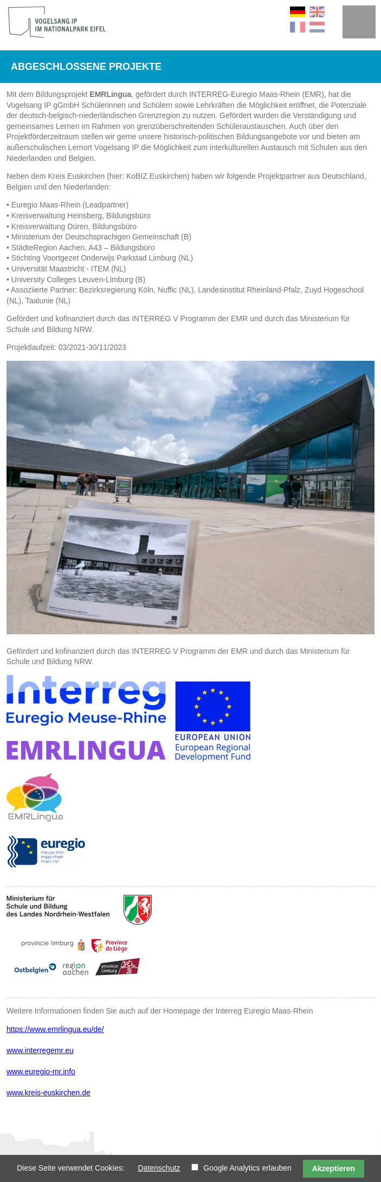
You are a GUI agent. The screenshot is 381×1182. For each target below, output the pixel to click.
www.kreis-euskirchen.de (49, 1092)
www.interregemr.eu (40, 1050)
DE (297, 12)
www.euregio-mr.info (41, 1071)
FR (297, 27)
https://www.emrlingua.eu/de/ (55, 1029)
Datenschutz (159, 1168)
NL (317, 27)
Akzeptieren (333, 1168)
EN (317, 12)
